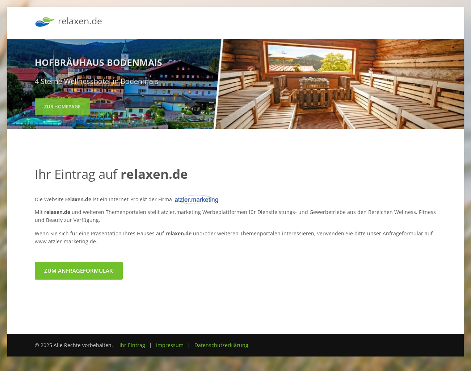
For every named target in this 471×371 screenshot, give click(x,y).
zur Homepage (62, 108)
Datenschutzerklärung (221, 345)
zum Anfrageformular (78, 270)
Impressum (170, 345)
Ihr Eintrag (132, 345)
